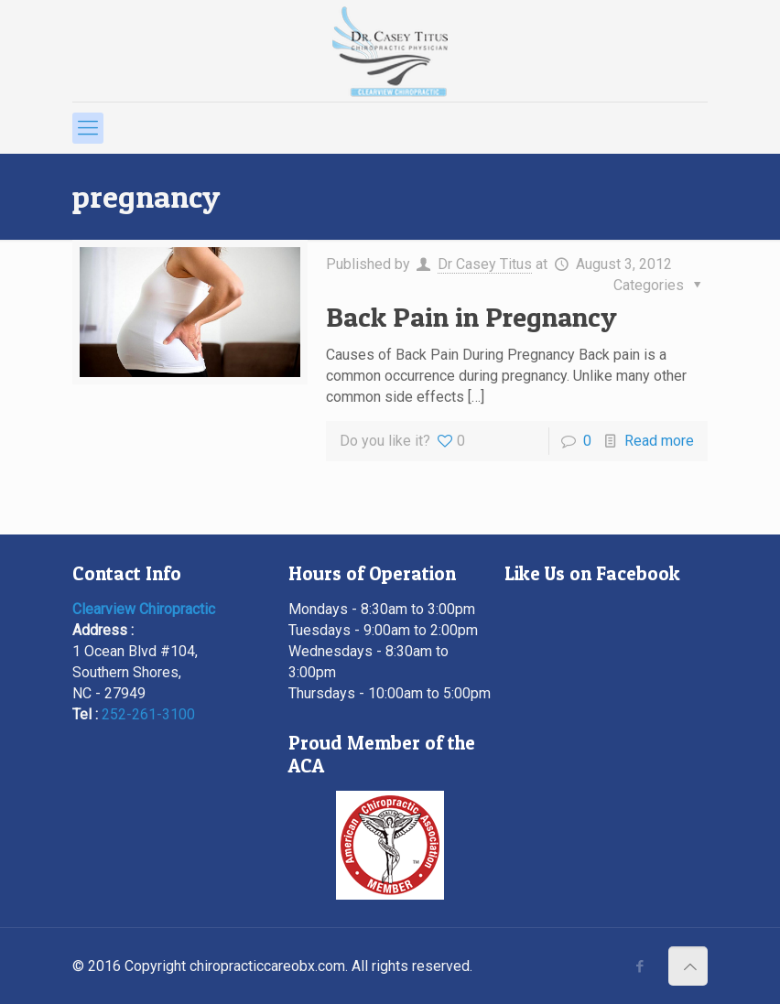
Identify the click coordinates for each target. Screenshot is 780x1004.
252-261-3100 (148, 714)
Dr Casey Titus (485, 264)
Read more (659, 440)
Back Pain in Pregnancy (471, 316)
